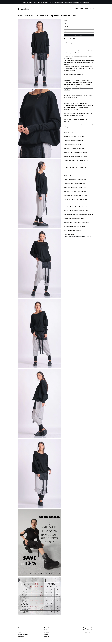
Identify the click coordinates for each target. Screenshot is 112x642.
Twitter (46, 630)
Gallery (86, 9)
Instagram (46, 636)
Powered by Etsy (87, 632)
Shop (77, 9)
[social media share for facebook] (64, 39)
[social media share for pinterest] (71, 39)
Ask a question (76, 39)
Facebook (46, 628)
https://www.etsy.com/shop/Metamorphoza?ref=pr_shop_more (78, 236)
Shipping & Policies (73, 43)
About (81, 9)
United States (72, 23)
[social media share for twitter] (68, 39)
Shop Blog (46, 634)
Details (66, 43)
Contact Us (21, 636)
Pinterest (46, 632)
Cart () (92, 9)
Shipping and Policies (23, 634)
